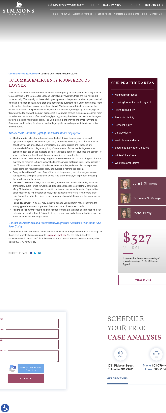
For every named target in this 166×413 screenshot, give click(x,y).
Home (54, 14)
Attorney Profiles (82, 14)
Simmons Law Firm (56, 235)
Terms (12, 370)
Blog (144, 14)
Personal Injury (123, 124)
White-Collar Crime (125, 155)
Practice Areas (103, 14)
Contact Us (156, 14)
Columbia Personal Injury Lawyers (24, 74)
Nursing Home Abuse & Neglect (133, 102)
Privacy (6, 370)
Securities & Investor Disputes (132, 147)
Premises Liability (125, 109)
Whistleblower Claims (127, 162)
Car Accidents (123, 132)
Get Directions (139, 378)
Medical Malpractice (126, 94)
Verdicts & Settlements (126, 14)
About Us (65, 14)
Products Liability (124, 117)
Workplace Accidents (127, 140)
